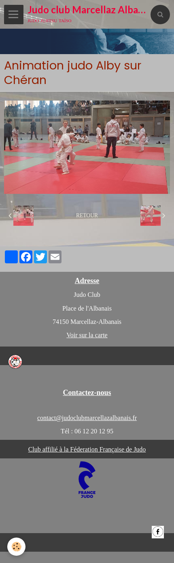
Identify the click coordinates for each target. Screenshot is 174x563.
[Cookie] (16, 547)
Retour (87, 215)
